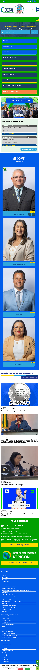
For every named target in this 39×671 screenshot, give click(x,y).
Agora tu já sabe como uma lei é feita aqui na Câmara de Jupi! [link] (19, 514)
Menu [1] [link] (4, 652)
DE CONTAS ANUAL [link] (12, 85)
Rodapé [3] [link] (4, 657)
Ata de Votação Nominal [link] (8, 588)
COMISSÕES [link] (6, 52)
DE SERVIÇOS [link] (8, 74)
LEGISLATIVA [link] (10, 68)
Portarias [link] (5, 603)
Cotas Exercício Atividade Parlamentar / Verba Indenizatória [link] (17, 590)
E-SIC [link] (4, 63)
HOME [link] (3, 575)
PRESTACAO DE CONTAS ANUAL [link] (10, 635)
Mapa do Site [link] (5, 659)
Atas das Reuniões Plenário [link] (9, 586)
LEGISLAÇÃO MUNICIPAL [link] (8, 624)
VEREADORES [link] (6, 40)
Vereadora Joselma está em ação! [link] (12, 484)
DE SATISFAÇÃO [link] (10, 91)
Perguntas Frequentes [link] (7, 650)
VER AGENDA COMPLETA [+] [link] (29, 149)
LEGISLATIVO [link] (5, 584)
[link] (4, 1)
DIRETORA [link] (7, 46)
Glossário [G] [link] (5, 648)
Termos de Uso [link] (12, 668)
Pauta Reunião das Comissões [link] (10, 594)
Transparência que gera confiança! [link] (13, 411)
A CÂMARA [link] (5, 577)
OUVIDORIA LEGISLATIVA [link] (8, 629)
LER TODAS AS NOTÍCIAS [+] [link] (30, 378)
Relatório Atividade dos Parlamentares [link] (12, 608)
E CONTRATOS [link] (10, 80)
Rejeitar (20, 668)
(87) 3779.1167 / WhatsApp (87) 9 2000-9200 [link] (16, 534)
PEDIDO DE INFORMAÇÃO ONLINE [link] (19, 545)
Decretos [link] (5, 592)
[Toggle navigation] (37, 20)
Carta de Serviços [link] (6, 661)
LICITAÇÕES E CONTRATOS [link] (9, 633)
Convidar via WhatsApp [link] (9, 133)
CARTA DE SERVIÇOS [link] (7, 631)
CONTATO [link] (4, 611)
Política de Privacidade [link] (29, 667)
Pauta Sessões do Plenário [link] (9, 597)
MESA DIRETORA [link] (6, 620)
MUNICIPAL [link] (9, 57)
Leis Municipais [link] (7, 599)
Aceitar (27, 668)
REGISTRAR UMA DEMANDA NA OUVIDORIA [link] (19, 563)
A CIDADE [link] (4, 579)
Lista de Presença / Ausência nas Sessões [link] (13, 601)
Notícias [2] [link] (4, 655)
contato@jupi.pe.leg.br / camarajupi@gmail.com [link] (17, 536)
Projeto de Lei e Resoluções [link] (9, 605)
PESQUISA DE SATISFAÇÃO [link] (9, 637)
